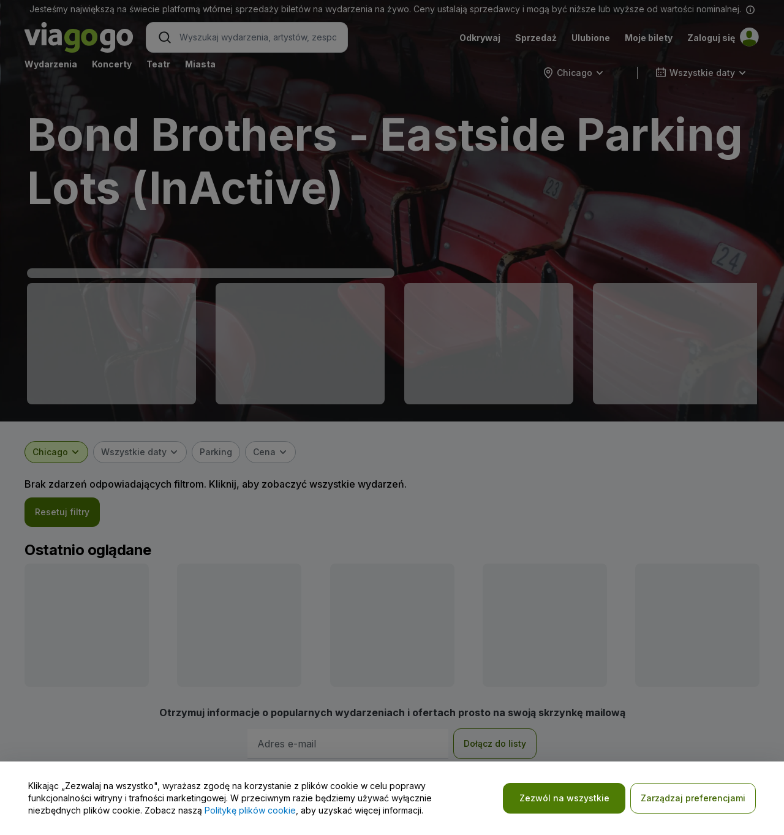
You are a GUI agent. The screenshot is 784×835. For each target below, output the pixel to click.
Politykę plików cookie (250, 810)
